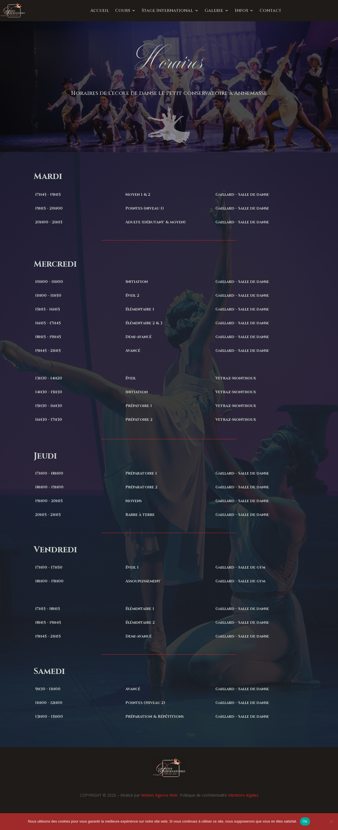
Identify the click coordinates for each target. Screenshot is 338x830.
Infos (241, 10)
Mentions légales (243, 795)
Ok (305, 821)
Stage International (167, 10)
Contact (270, 10)
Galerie (214, 10)
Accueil (99, 10)
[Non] (331, 821)
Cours (122, 10)
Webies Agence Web (160, 795)
